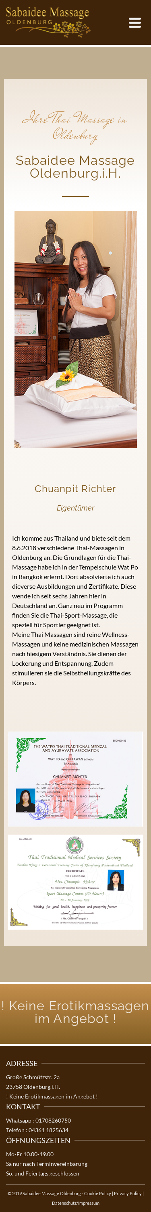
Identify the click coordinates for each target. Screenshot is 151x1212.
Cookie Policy (97, 1193)
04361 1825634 (48, 1130)
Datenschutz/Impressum (75, 1203)
